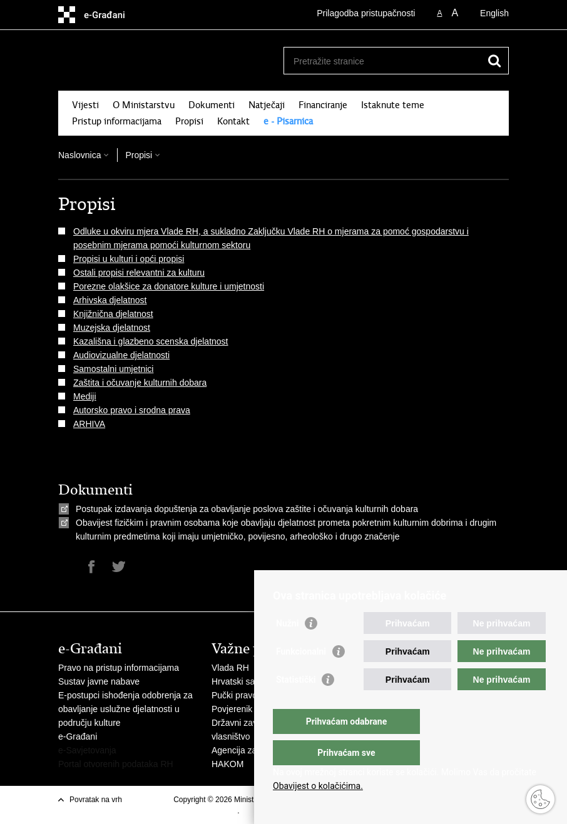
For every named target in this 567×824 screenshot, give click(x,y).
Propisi (189, 121)
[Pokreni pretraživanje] (494, 61)
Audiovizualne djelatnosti (121, 355)
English (494, 13)
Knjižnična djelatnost (113, 314)
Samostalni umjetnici (113, 369)
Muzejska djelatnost (111, 328)
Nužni (287, 648)
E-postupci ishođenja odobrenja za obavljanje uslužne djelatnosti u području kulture (125, 709)
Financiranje (323, 105)
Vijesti (85, 105)
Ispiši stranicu (64, 566)
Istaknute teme (392, 105)
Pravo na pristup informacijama (118, 668)
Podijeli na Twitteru (118, 566)
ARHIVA (89, 424)
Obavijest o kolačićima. (318, 786)
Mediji (84, 396)
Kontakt (233, 121)
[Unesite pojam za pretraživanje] (382, 61)
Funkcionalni (301, 676)
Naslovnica (79, 155)
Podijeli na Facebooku (91, 566)
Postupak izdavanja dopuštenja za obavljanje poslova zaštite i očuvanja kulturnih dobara (247, 509)
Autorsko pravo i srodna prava (131, 410)
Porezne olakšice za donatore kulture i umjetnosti (168, 286)
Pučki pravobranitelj (250, 695)
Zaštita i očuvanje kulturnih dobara (140, 383)
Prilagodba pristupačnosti (366, 13)
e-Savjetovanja (87, 750)
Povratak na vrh (95, 799)
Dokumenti (211, 105)
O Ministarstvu (144, 105)
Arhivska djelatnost (110, 300)
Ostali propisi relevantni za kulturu (139, 273)
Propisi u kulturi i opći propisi (128, 259)
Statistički (295, 705)
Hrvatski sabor (239, 681)
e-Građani (77, 736)
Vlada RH (230, 668)
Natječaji (266, 105)
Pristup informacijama (116, 121)
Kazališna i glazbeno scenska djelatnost (150, 341)
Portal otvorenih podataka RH (115, 764)
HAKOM (227, 764)
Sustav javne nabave (99, 681)
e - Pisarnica (288, 121)
